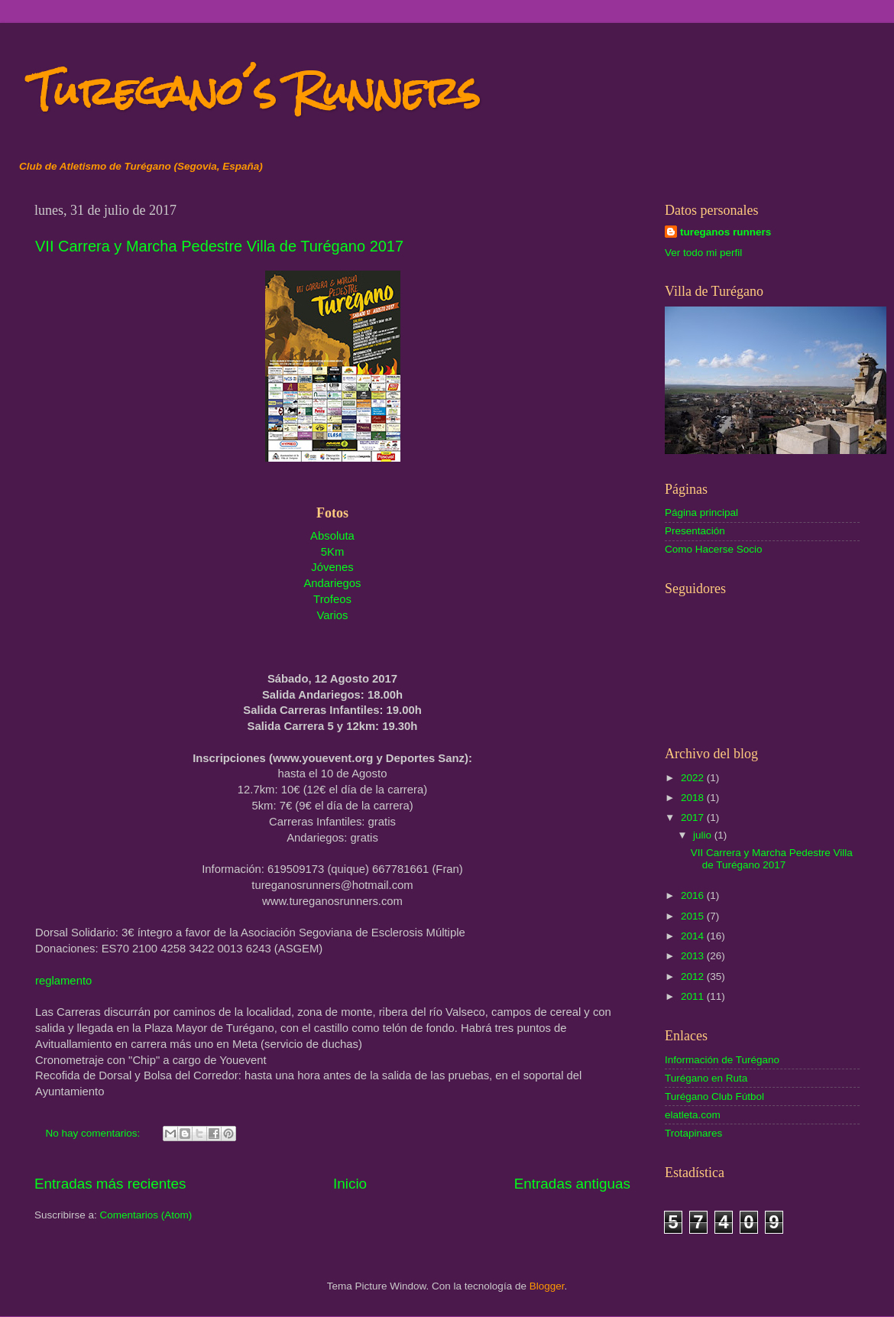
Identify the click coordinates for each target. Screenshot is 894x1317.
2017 (694, 817)
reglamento (63, 981)
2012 (694, 976)
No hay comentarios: (95, 1133)
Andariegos (332, 583)
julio (703, 835)
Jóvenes (332, 567)
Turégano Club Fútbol (714, 1096)
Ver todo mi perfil (703, 252)
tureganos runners (725, 232)
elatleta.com (693, 1115)
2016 (694, 895)
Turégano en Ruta (706, 1078)
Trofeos (332, 599)
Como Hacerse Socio (714, 549)
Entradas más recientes (110, 1184)
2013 (694, 956)
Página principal (701, 512)
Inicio (350, 1184)
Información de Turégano (722, 1060)
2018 (694, 797)
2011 (694, 996)
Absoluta (332, 536)
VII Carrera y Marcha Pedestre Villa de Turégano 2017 (219, 246)
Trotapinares (693, 1133)
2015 (694, 916)
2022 (694, 777)
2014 (694, 936)
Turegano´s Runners (255, 91)
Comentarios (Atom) (146, 1215)
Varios (332, 615)
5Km (333, 552)
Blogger (547, 1286)
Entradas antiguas (572, 1184)
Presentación (695, 531)
